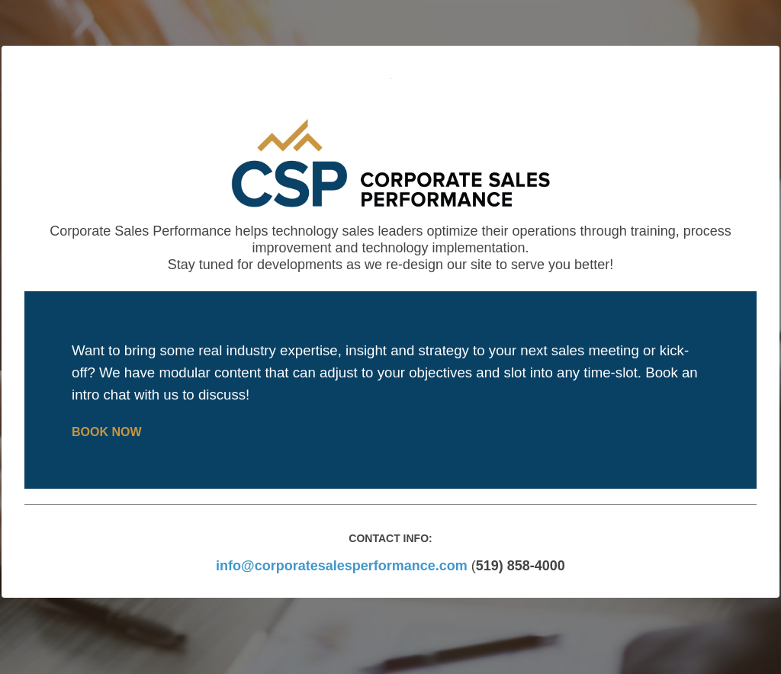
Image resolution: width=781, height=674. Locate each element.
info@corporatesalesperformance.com (342, 565)
